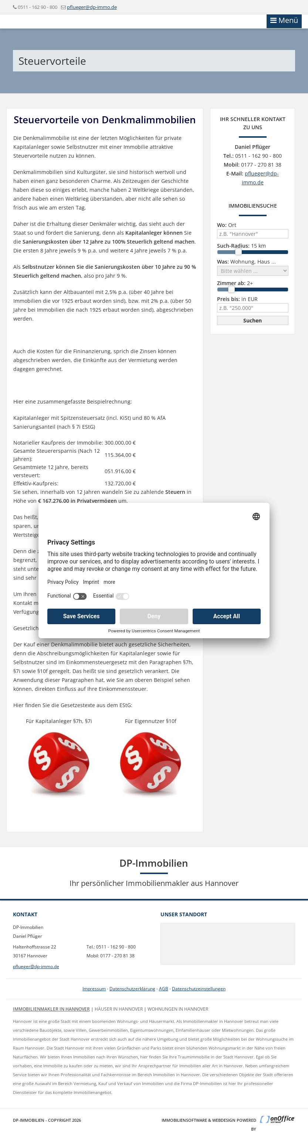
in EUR (237, 298)
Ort (226, 224)
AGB (163, 989)
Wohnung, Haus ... (246, 261)
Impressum (94, 989)
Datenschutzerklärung (132, 989)
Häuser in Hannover (119, 1009)
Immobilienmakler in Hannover (51, 1009)
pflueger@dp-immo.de (92, 7)
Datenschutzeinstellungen (199, 989)
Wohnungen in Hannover (178, 1009)
